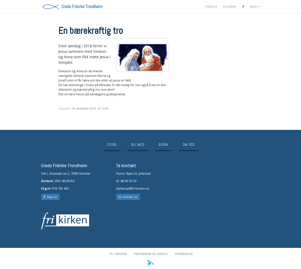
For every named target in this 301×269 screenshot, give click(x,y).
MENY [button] (255, 7)
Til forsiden (118, 254)
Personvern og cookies (151, 254)
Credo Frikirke (82, 6)
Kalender (230, 7)
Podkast (211, 7)
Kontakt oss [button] (128, 197)
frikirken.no (184, 254)
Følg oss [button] (50, 197)
